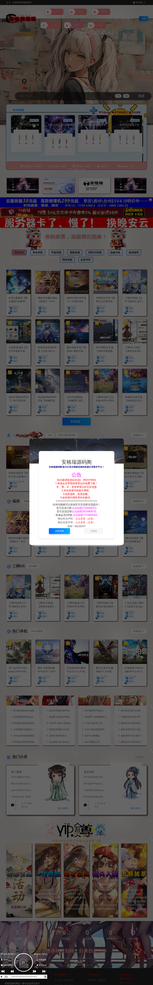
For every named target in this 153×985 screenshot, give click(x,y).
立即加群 (59, 531)
